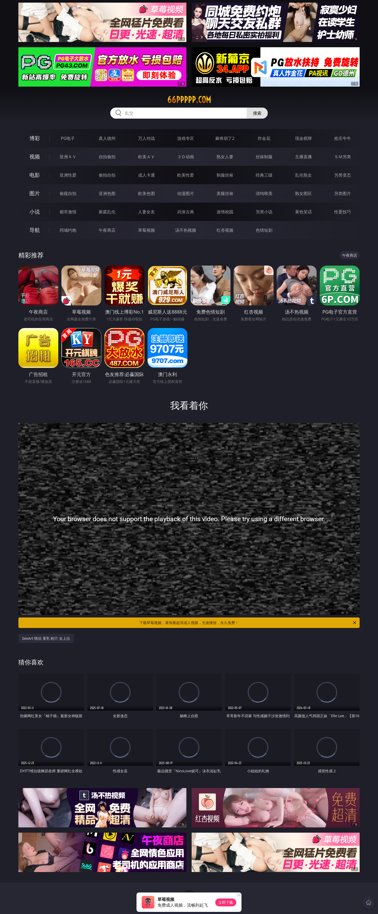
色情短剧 (264, 230)
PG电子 (68, 138)
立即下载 (225, 902)
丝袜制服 (264, 157)
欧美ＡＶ (146, 157)
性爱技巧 (342, 212)
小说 (34, 211)
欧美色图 (146, 193)
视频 (34, 156)
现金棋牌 (303, 138)
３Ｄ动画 (185, 157)
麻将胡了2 (224, 138)
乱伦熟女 (303, 175)
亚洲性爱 (68, 175)
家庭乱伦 (107, 212)
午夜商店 (107, 230)
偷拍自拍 (107, 175)
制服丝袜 (225, 175)
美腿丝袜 (225, 193)
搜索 (257, 113)
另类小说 (264, 212)
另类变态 (342, 175)
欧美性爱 (185, 175)
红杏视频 (225, 230)
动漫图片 (185, 193)
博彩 (34, 138)
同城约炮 (68, 230)
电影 (34, 174)
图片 (34, 193)
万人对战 (146, 138)
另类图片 (342, 193)
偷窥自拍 (68, 193)
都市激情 (68, 212)
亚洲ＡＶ (68, 157)
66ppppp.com (189, 99)
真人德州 (107, 138)
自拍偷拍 (107, 157)
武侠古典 (185, 212)
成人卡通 (146, 175)
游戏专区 (185, 138)
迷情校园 (225, 212)
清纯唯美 (264, 193)
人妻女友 (146, 212)
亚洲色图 (107, 193)
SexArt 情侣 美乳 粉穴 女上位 (46, 638)
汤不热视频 (185, 230)
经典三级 (264, 175)
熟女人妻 (225, 157)
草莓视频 (146, 230)
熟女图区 (303, 193)
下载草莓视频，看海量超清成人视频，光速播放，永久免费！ (248, 623)
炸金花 (264, 138)
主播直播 (303, 157)
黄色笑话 (303, 212)
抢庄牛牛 (342, 138)
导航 (34, 230)
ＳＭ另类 (342, 157)
